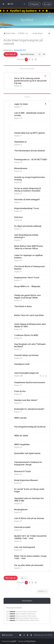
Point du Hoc (20, 391)
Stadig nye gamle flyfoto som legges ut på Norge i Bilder (27, 296)
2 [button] (29, 59)
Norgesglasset (20, 509)
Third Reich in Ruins (23, 306)
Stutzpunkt (18, 50)
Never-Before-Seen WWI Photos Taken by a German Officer (28, 247)
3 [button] (32, 59)
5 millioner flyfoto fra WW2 (26, 335)
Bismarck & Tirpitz (22, 471)
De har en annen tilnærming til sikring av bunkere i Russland (27, 189)
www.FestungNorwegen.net (26, 373)
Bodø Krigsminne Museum (26, 480)
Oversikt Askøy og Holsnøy (26, 355)
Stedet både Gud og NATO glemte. (29, 133)
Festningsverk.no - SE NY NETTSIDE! (30, 159)
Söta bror (18, 217)
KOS (24, 50)
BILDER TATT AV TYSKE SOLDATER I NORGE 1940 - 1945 (30, 537)
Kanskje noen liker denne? (25, 400)
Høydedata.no (20, 142)
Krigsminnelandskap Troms (26, 208)
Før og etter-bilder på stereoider (28, 565)
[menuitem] (10, 4)
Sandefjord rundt (21, 364)
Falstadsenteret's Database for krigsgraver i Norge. (28, 463)
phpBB (13, 641)
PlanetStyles (31, 641)
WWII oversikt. (20, 418)
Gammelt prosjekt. (22, 527)
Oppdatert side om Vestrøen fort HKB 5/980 (29, 499)
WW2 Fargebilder (22, 444)
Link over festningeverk (24, 547)
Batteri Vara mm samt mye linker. (29, 315)
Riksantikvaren (20, 168)
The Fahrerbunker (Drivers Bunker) (29, 150)
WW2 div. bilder (21, 435)
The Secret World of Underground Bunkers (29, 267)
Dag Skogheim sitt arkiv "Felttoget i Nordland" (30, 345)
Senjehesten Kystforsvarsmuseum (29, 382)
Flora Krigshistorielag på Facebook (30, 427)
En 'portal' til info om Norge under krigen (29, 490)
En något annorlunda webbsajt (27, 226)
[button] (35, 59)
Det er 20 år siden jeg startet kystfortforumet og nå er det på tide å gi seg (30, 80)
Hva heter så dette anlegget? (27, 199)
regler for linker (21, 104)
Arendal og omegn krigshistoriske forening (29, 178)
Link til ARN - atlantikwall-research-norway (29, 114)
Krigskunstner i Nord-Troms (26, 277)
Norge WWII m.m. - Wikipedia (27, 286)
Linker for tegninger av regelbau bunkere (28, 256)
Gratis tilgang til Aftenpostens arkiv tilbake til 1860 (30, 325)
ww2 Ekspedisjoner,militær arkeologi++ (26, 236)
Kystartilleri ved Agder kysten (27, 453)
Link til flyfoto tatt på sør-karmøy (29, 518)
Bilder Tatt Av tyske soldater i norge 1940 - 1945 (30, 557)
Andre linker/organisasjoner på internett (23, 42)
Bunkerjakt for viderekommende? (29, 409)
